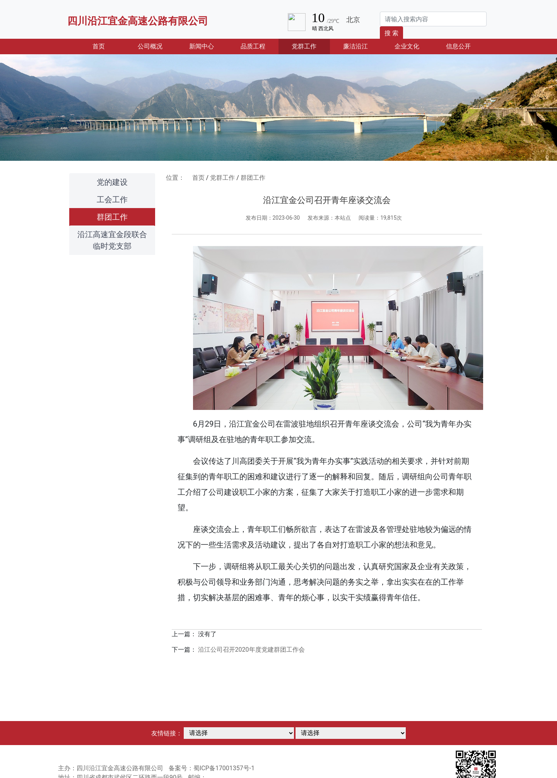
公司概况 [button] (150, 46)
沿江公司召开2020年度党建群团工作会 (251, 649)
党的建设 (112, 182)
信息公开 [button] (458, 46)
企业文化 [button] (407, 46)
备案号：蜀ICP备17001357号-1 (212, 768)
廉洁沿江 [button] (355, 46)
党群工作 (222, 177)
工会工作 (112, 199)
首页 (108, 45)
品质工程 (253, 46)
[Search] (433, 19)
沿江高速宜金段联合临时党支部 (112, 240)
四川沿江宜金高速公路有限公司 (137, 21)
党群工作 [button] (304, 46)
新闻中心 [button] (201, 46)
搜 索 (391, 33)
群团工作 (112, 217)
